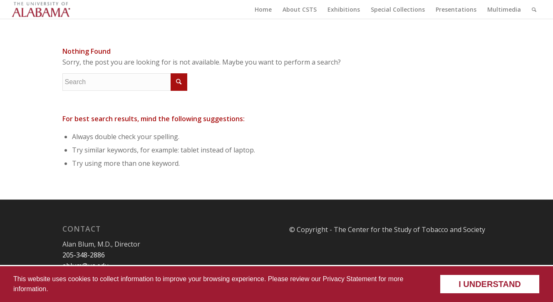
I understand (490, 284)
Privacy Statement (349, 278)
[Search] (534, 9)
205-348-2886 (83, 255)
